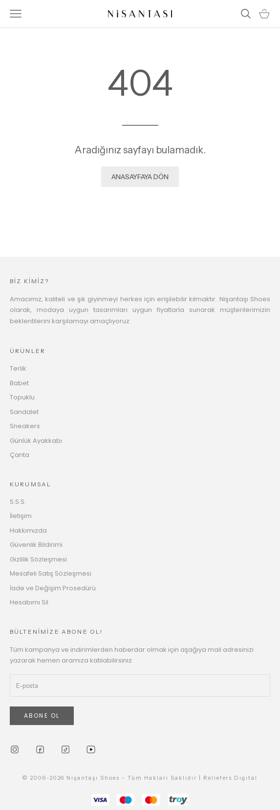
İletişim (21, 515)
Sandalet (24, 411)
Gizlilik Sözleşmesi (38, 559)
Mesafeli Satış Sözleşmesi (50, 573)
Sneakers (25, 426)
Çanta (19, 454)
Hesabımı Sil (29, 602)
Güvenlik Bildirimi (36, 544)
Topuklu (22, 397)
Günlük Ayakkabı (36, 440)
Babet (19, 383)
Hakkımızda (28, 530)
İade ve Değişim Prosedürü (53, 588)
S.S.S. (18, 501)
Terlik (18, 368)
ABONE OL (42, 715)
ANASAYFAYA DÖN (140, 176)
